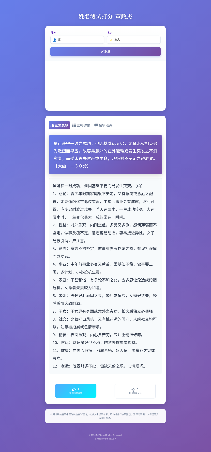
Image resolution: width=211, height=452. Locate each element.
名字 (109, 32)
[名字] (134, 40)
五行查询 (104, 438)
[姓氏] (77, 40)
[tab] (59, 125)
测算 (105, 51)
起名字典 (112, 438)
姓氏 (53, 32)
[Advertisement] (105, 86)
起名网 (97, 438)
